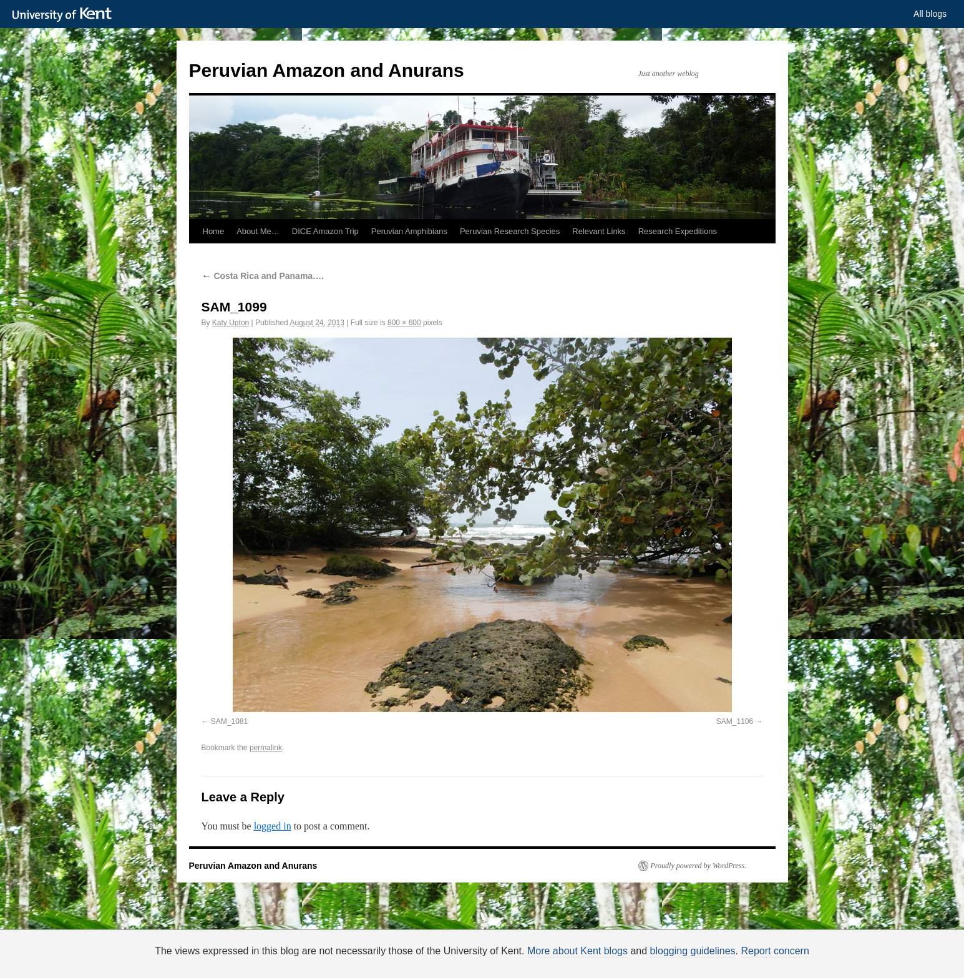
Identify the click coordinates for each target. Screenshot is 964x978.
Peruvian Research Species (510, 231)
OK (696, 963)
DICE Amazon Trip (325, 231)
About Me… (258, 231)
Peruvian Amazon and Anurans (326, 70)
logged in (272, 826)
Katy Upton (230, 322)
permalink (266, 747)
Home (214, 231)
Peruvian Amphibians (409, 231)
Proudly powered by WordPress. (699, 865)
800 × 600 (404, 322)
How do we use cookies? (522, 965)
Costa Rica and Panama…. (263, 276)
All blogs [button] (930, 14)
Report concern (775, 951)
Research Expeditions (677, 231)
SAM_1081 (229, 721)
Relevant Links (598, 231)
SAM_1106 (734, 721)
